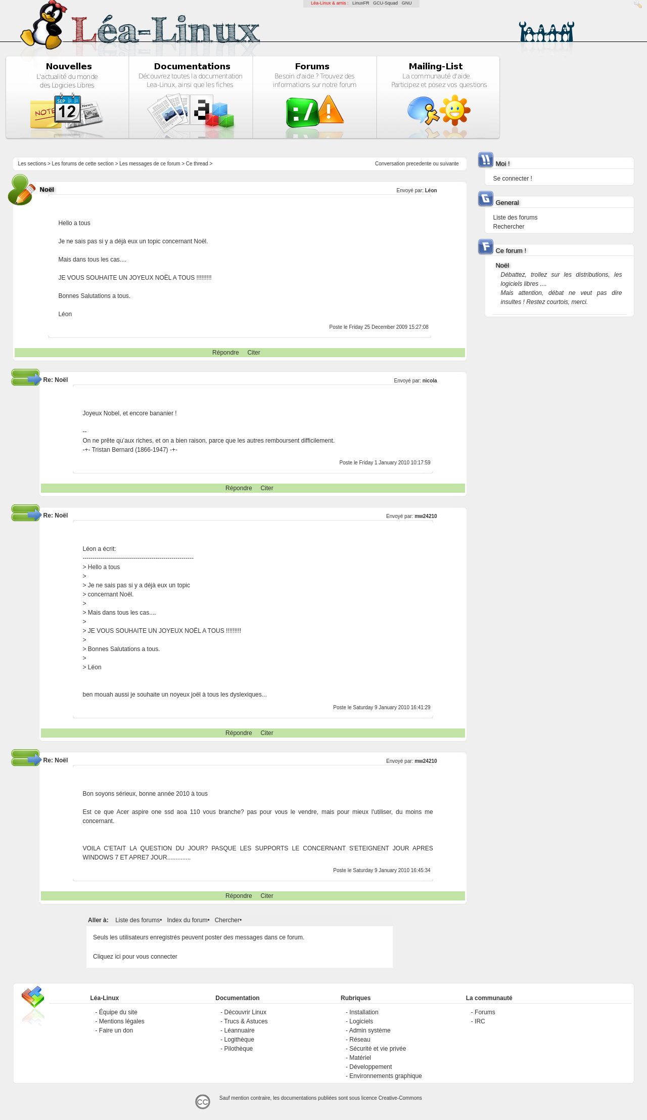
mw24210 (425, 516)
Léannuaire (239, 1030)
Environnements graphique (385, 1076)
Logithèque (239, 1039)
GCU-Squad (385, 3)
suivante (449, 163)
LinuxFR (360, 3)
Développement (370, 1066)
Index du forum (187, 920)
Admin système (370, 1030)
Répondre (225, 352)
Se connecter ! (512, 178)
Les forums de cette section (83, 163)
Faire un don (116, 1030)
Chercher (227, 920)
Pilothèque (238, 1048)
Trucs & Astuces (245, 1021)
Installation (363, 1012)
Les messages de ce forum (149, 163)
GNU (407, 3)
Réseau (359, 1039)
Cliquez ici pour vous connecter (135, 956)
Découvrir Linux (245, 1012)
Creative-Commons (400, 1098)
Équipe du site (118, 1012)
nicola (430, 380)
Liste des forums (137, 920)
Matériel (360, 1057)
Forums (485, 1012)
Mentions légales (122, 1021)
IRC (480, 1021)
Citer (253, 352)
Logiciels (361, 1021)
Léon (431, 190)
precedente (419, 163)
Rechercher (508, 226)
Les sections (32, 163)
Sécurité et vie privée (377, 1048)
